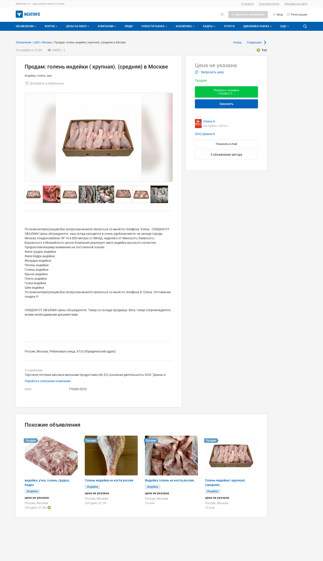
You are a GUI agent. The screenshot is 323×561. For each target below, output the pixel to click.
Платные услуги (269, 3)
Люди (128, 26)
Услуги (229, 26)
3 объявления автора (226, 154)
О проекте (247, 3)
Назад (237, 42)
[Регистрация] (296, 14)
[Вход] (277, 14)
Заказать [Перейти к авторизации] (226, 104)
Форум (51, 26)
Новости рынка (155, 26)
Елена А (209, 121)
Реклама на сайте (295, 3)
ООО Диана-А (205, 134)
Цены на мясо (78, 26)
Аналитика (185, 26)
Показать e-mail (226, 144)
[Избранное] (222, 14)
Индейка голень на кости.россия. (170, 480)
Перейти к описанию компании (47, 381)
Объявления (26, 26)
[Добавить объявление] (248, 14)
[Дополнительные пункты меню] (284, 26)
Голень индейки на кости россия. (109, 480)
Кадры (209, 26)
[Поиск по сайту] (305, 26)
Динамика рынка (258, 26)
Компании (107, 26)
